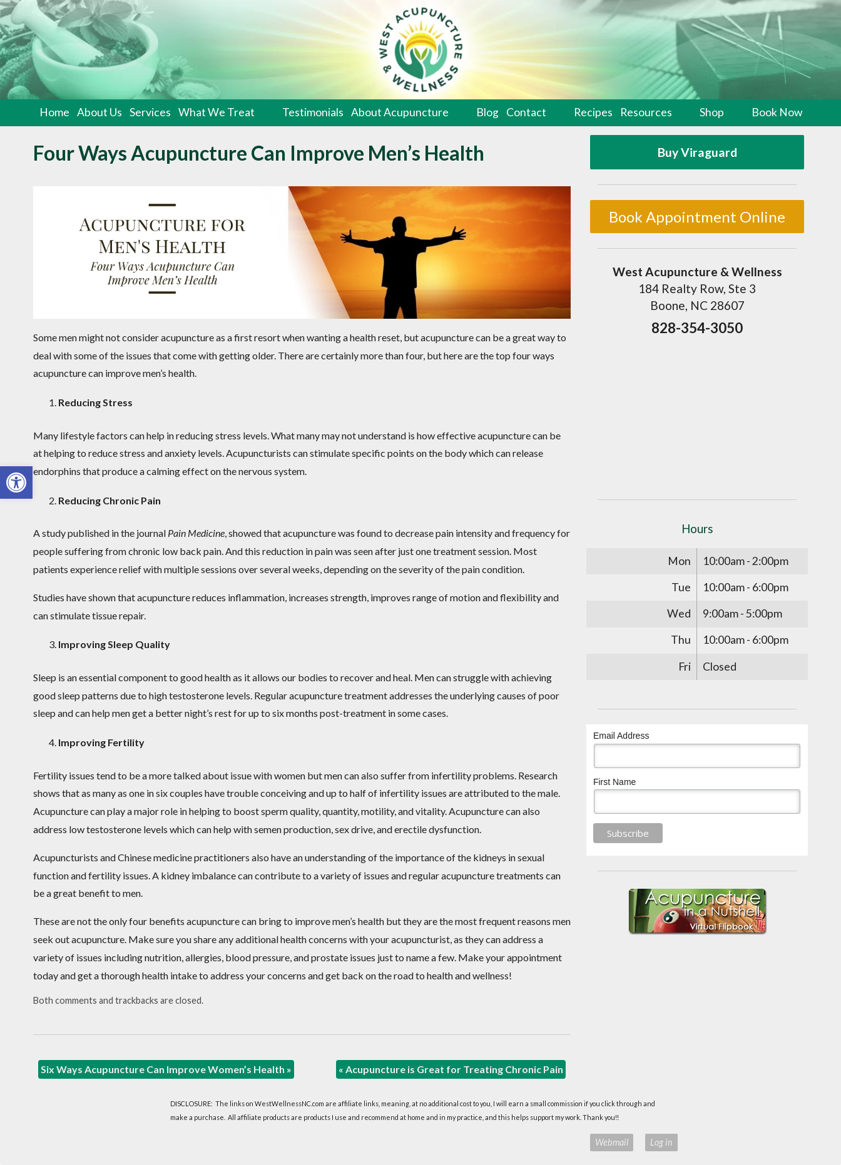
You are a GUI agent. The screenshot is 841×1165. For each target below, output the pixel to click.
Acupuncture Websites (201, 1142)
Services (150, 112)
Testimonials (313, 112)
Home (54, 112)
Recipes (593, 112)
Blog (487, 112)
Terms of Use (505, 1142)
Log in (661, 1142)
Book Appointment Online (697, 217)
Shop (712, 112)
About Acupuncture (400, 112)
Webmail (611, 1142)
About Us (99, 112)
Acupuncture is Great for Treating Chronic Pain (451, 1069)
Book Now (777, 112)
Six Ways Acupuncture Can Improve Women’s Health (166, 1069)
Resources (646, 112)
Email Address (621, 736)
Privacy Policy (558, 1142)
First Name (614, 782)
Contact (526, 112)
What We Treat (216, 112)
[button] (16, 482)
